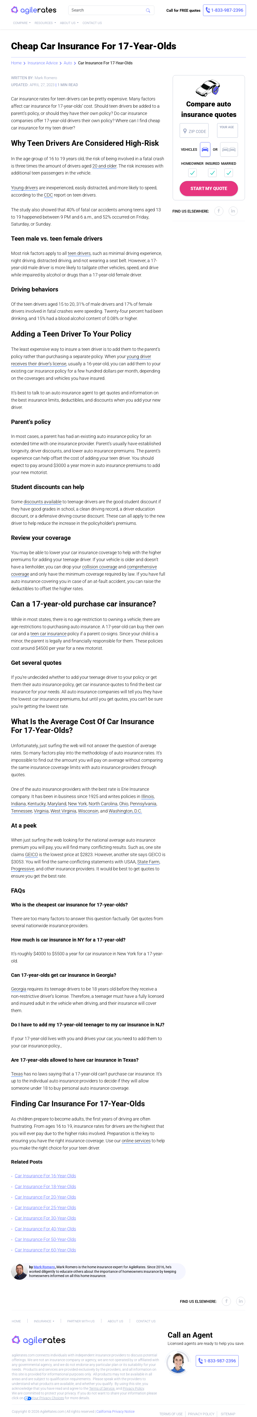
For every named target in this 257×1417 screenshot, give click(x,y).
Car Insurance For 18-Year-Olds (45, 1186)
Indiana (18, 803)
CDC (48, 195)
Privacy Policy (133, 1388)
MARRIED (228, 164)
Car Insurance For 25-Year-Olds (45, 1207)
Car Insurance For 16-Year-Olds (45, 1175)
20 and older (104, 166)
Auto (68, 63)
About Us (68, 23)
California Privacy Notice (115, 1411)
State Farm (148, 861)
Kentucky (37, 803)
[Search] (111, 10)
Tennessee (21, 811)
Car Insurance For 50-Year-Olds (45, 1239)
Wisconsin (88, 811)
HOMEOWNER (192, 164)
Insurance (43, 1321)
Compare (20, 23)
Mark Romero (44, 1267)
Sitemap (228, 1414)
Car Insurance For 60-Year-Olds (45, 1249)
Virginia (41, 811)
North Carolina (103, 803)
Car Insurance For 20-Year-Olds (45, 1197)
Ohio (123, 803)
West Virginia (63, 811)
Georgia (18, 989)
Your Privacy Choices (44, 1398)
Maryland (56, 803)
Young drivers (24, 187)
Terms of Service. (102, 1388)
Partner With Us (81, 1321)
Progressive (22, 868)
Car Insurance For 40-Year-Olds (45, 1228)
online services (136, 1140)
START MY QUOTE (208, 188)
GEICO (31, 854)
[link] (224, 10)
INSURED (212, 164)
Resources (44, 23)
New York (77, 803)
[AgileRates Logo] (33, 10)
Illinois (147, 796)
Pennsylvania (143, 803)
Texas (17, 1073)
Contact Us (92, 23)
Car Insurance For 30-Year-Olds (45, 1218)
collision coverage (99, 566)
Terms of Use (171, 1414)
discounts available (42, 501)
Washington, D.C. (125, 811)
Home (16, 63)
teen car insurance (48, 633)
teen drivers (79, 253)
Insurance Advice (43, 63)
